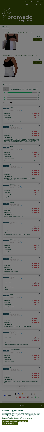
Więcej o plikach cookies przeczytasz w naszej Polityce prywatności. (17, 418)
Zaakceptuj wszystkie (10, 423)
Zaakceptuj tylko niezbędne (10, 421)
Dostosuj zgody (23, 421)
